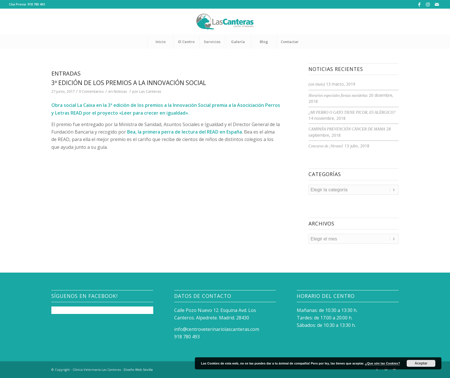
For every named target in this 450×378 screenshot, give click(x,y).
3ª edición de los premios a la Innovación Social (128, 83)
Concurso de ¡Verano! (326, 146)
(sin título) (317, 84)
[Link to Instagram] (428, 4)
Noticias (120, 91)
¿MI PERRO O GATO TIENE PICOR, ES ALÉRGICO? (352, 112)
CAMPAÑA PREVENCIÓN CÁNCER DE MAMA (347, 129)
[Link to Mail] (436, 4)
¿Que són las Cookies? (382, 363)
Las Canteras (150, 91)
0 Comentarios (91, 91)
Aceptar (421, 363)
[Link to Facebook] (419, 4)
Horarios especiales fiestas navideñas (338, 95)
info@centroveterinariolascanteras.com (216, 329)
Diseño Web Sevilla (138, 369)
